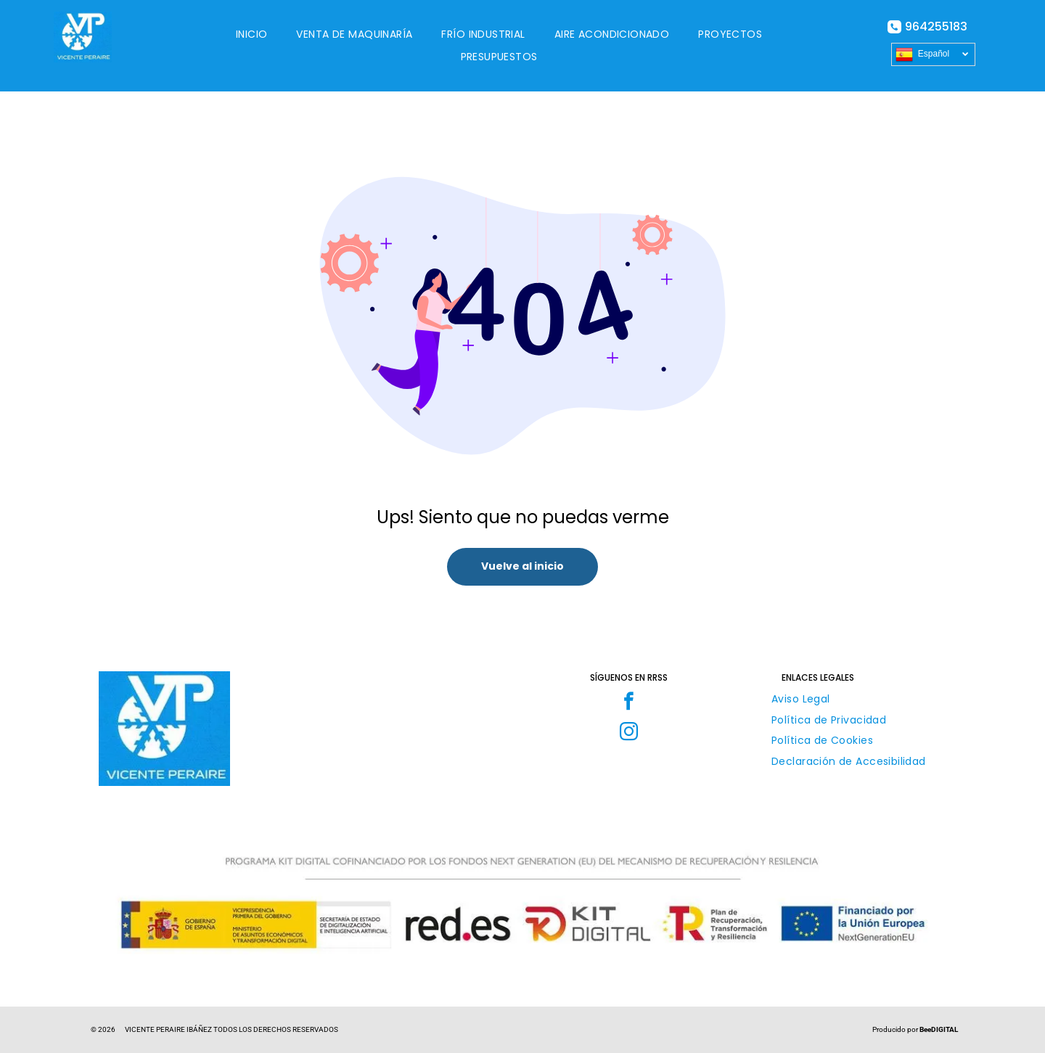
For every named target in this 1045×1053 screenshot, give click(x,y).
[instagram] (628, 733)
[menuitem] (251, 34)
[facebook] (628, 703)
